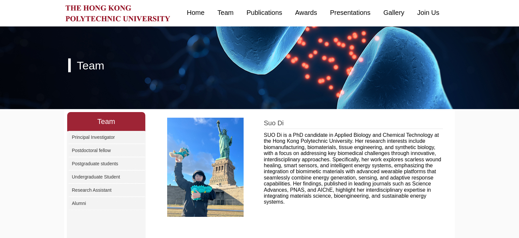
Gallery (393, 12)
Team (225, 12)
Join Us (428, 12)
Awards (306, 12)
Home (196, 12)
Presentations (350, 12)
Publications (264, 12)
